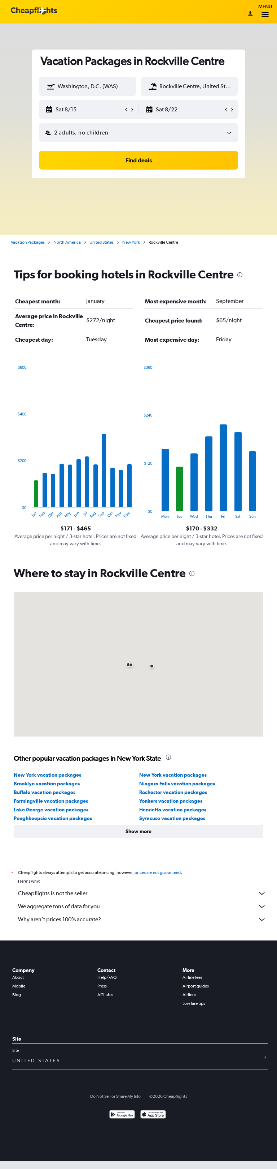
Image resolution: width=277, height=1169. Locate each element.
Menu (265, 12)
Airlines (189, 994)
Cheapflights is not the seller (142, 893)
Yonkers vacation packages (170, 801)
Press (102, 986)
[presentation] (240, 275)
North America (67, 242)
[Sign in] (250, 14)
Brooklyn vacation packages (47, 783)
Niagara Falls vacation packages (177, 783)
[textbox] (87, 86)
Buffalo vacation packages (44, 792)
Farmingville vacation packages (51, 801)
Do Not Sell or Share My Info (115, 1096)
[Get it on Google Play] (122, 1115)
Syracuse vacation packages (172, 818)
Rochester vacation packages (173, 792)
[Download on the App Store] (153, 1115)
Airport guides (196, 986)
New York (131, 242)
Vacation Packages (28, 242)
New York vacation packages (47, 775)
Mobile (18, 986)
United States (101, 242)
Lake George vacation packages (51, 809)
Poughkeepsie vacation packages (53, 818)
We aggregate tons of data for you (142, 906)
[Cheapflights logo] (34, 11)
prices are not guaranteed (158, 872)
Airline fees (192, 977)
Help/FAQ (106, 977)
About (18, 977)
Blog (16, 994)
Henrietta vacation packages (172, 809)
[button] (51, 86)
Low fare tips (194, 1003)
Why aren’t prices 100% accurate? (142, 919)
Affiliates (105, 994)
